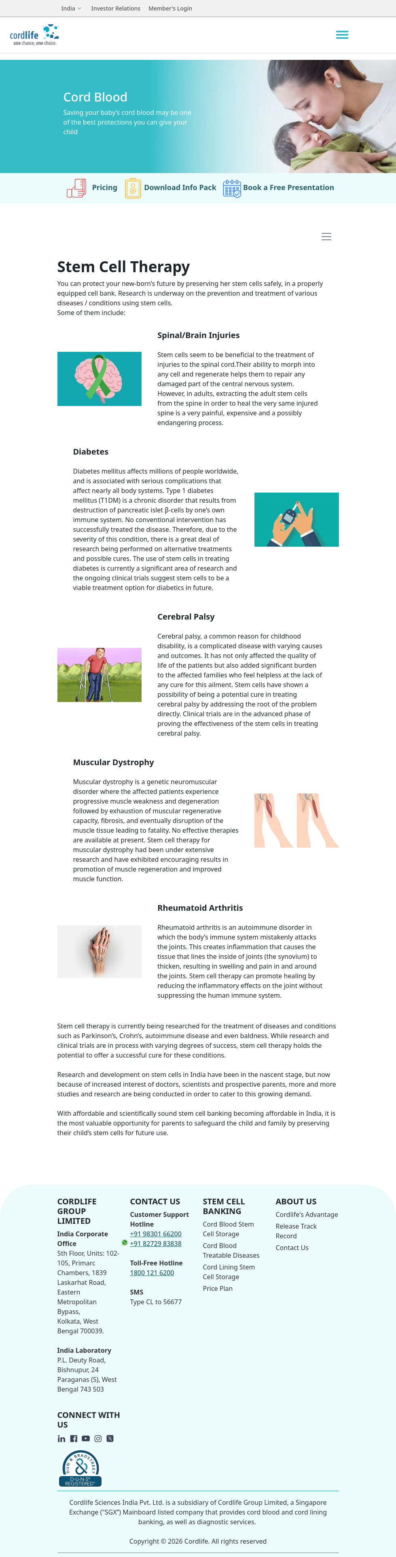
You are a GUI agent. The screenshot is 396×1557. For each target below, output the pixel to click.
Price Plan (218, 1288)
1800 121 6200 (152, 1272)
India (68, 8)
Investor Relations (115, 8)
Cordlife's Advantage (307, 1214)
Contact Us (292, 1247)
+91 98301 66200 (156, 1233)
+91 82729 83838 (156, 1243)
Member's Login (170, 8)
